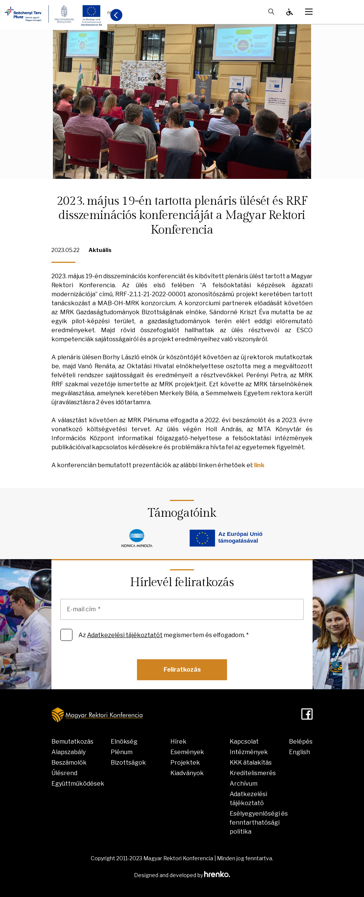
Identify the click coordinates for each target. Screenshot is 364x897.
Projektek (185, 762)
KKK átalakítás (251, 762)
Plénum (121, 752)
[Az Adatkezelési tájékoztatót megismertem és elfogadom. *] (66, 635)
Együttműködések (77, 783)
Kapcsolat (244, 741)
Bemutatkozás (72, 741)
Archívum (243, 783)
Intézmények (249, 752)
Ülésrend (64, 773)
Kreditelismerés (253, 773)
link (259, 465)
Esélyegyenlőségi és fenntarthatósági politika (259, 822)
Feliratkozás (182, 669)
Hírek (178, 741)
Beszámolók (69, 762)
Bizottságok (128, 762)
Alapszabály (68, 752)
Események (187, 752)
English (299, 752)
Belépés (301, 741)
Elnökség (124, 741)
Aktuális (100, 250)
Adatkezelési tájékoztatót (124, 635)
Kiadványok (187, 773)
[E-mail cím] (182, 609)
